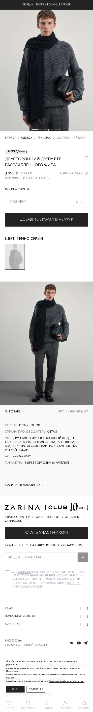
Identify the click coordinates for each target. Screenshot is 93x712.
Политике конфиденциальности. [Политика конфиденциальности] (66, 681)
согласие (24, 572)
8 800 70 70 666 (13, 641)
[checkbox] (7, 572)
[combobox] (46, 202)
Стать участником (46, 532)
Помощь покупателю (46, 616)
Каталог (46, 608)
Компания (46, 624)
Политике (74, 583)
